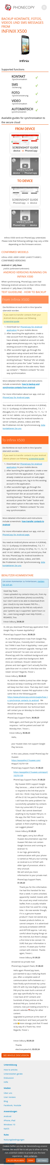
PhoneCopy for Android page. (16, 397)
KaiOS (6, 1128)
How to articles (10, 1069)
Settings (42, 1160)
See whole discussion (16, 1055)
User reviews (10, 1097)
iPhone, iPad (9, 1120)
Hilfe (6, 1082)
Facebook (8, 1105)
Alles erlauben (16, 1160)
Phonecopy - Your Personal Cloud (20, 7)
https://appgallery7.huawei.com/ (26, 760)
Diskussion (9, 1078)
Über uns (8, 1093)
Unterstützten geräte (13, 1073)
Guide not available (25, 166)
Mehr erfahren (30, 1156)
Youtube (17, 1105)
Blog (6, 1101)
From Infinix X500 (25, 143)
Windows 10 (9, 1124)
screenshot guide (11, 321)
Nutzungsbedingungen (14, 1139)
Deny (30, 1160)
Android (7, 1116)
